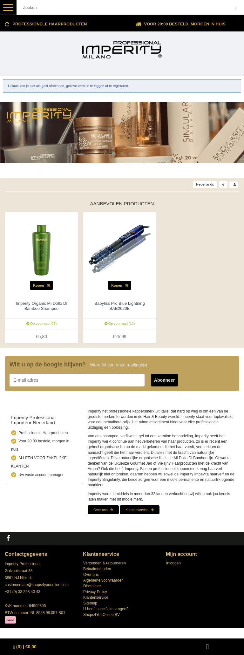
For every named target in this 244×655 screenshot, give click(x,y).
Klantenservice (139, 510)
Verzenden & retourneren (104, 563)
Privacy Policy (95, 592)
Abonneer (164, 380)
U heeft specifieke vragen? (105, 609)
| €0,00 (25, 647)
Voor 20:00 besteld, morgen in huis (184, 24)
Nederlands (205, 184)
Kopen (41, 285)
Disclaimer (92, 586)
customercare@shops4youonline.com (37, 585)
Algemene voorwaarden (103, 580)
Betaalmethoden (97, 569)
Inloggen (173, 563)
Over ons (103, 510)
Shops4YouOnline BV (101, 614)
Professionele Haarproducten (49, 24)
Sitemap (90, 603)
